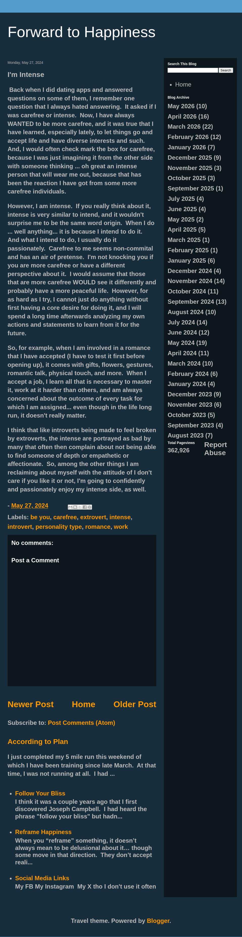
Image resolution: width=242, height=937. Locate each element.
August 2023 (186, 435)
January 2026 (187, 147)
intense (120, 517)
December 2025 (190, 157)
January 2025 (187, 260)
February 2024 (188, 373)
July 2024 (181, 322)
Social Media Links (42, 878)
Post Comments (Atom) (81, 722)
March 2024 (184, 363)
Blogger (158, 920)
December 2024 (190, 270)
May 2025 (181, 219)
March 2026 (184, 126)
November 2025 (190, 167)
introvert (20, 526)
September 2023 (191, 425)
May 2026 (181, 106)
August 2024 (186, 312)
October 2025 (187, 178)
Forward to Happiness (82, 31)
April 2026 (182, 116)
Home (83, 704)
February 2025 (188, 250)
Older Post (134, 704)
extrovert (93, 517)
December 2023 (190, 394)
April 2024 (182, 353)
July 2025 (181, 198)
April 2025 (182, 229)
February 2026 (188, 136)
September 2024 (191, 301)
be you (40, 517)
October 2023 (187, 414)
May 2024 (181, 342)
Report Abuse (215, 449)
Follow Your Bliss (40, 793)
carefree (65, 517)
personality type (59, 526)
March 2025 (184, 239)
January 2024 (187, 383)
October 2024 (187, 291)
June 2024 (182, 332)
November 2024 (190, 281)
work (121, 526)
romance (97, 526)
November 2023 (190, 404)
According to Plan (38, 742)
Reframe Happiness (43, 832)
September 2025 (191, 188)
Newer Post (31, 704)
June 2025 (182, 209)
